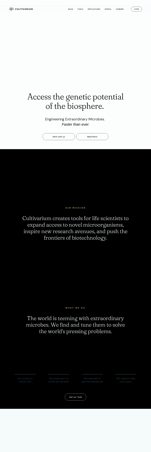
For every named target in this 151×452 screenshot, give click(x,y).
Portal (108, 9)
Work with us (59, 136)
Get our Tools (75, 397)
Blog (70, 9)
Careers (120, 9)
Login (136, 9)
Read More (92, 136)
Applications (94, 9)
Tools (80, 9)
